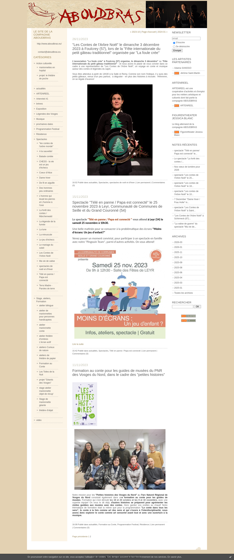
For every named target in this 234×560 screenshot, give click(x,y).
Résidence (41, 134)
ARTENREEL (42, 93)
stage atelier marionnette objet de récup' (46, 391)
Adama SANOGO (182, 68)
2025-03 (178, 282)
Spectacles (41, 139)
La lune (42, 229)
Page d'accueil (149, 32)
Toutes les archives (183, 293)
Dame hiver (44, 177)
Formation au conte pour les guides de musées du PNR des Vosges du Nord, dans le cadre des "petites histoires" (118, 373)
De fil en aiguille (47, 183)
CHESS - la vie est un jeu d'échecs (46, 164)
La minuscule (45, 234)
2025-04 (178, 277)
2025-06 (178, 272)
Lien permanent (143, 182)
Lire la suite (77, 344)
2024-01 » (162, 32)
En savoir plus (174, 557)
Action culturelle (44, 63)
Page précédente (80, 536)
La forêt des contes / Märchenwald (45, 213)
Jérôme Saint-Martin (190, 73)
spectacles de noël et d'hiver (122, 182)
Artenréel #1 (42, 99)
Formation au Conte (107, 524)
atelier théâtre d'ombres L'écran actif (45, 339)
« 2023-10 (135, 32)
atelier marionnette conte (45, 328)
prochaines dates (44, 124)
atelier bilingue (46, 305)
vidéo (39, 420)
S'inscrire (179, 42)
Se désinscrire (181, 46)
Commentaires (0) (80, 354)
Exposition (41, 109)
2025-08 (178, 267)
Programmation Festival (47, 129)
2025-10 (178, 257)
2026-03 (178, 242)
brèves (39, 103)
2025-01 (178, 288)
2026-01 (178, 247)
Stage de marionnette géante (45, 402)
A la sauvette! (45, 151)
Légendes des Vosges (47, 114)
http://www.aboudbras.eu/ (49, 43)
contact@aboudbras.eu (49, 52)
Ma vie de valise (47, 261)
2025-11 (178, 252)
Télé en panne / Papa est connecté (46, 277)
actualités (41, 88)
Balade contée (46, 156)
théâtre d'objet (46, 410)
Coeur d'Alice (45, 172)
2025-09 (178, 262)
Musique (40, 119)
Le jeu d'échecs (46, 239)
